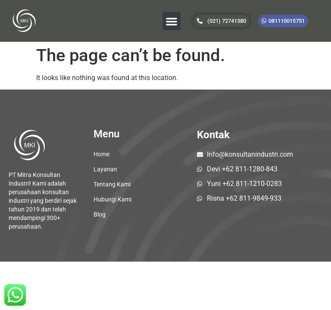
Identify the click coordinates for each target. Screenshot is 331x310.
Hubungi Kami (112, 199)
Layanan (105, 169)
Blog (100, 214)
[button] (171, 21)
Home (101, 154)
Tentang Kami (112, 184)
